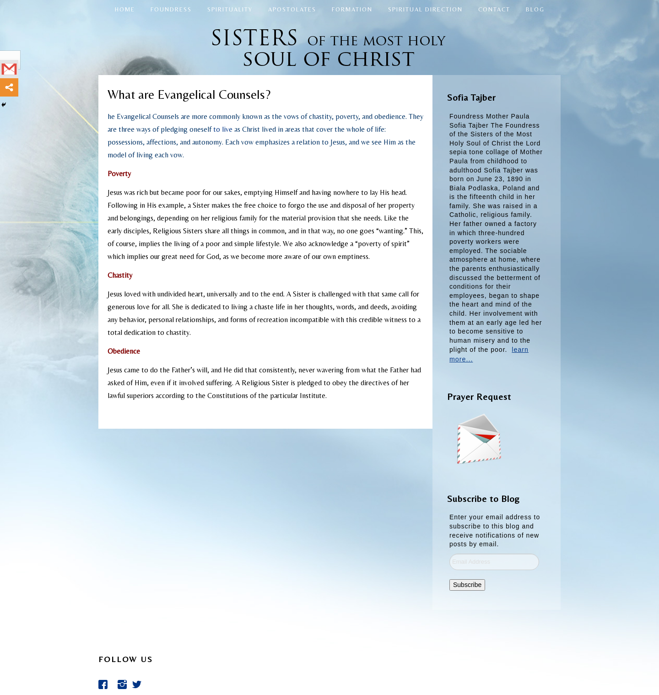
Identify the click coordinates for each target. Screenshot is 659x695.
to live (222, 129)
